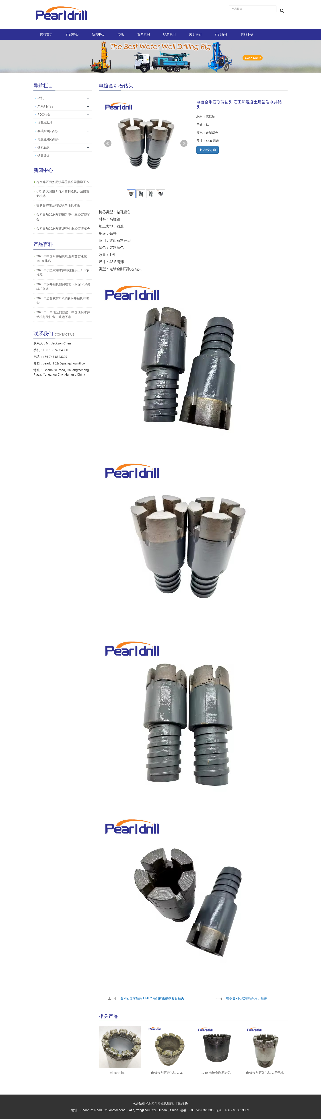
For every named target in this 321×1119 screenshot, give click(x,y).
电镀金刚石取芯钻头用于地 (265, 1073)
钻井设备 (43, 155)
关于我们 (195, 34)
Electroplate (118, 1073)
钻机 (40, 98)
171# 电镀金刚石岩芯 (216, 1073)
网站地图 (182, 1103)
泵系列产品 (45, 106)
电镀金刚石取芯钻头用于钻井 (246, 998)
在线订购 (207, 150)
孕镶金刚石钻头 (48, 131)
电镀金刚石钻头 (48, 139)
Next (183, 143)
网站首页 (46, 34)
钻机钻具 (43, 147)
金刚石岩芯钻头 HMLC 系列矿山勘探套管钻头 (152, 998)
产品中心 (72, 34)
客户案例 (143, 34)
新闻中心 (98, 34)
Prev (107, 143)
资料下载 (247, 34)
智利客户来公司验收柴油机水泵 (58, 205)
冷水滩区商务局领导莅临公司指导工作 (62, 182)
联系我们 (169, 34)
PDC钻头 (43, 114)
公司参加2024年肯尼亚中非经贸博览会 (63, 228)
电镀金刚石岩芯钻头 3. (167, 1073)
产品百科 (221, 34)
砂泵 (121, 34)
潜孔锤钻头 (45, 123)
